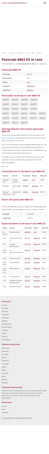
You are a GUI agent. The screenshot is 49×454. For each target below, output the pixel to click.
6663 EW (33, 118)
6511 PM (27, 244)
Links (3, 409)
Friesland (5, 311)
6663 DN (15, 100)
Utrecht (4, 333)
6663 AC (25, 180)
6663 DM (24, 100)
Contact (4, 406)
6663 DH (6, 109)
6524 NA (27, 287)
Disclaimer (5, 412)
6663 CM (6, 118)
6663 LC (15, 123)
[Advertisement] (21, 29)
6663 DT (15, 104)
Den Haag (5, 354)
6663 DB (24, 109)
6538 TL (25, 192)
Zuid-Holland (6, 340)
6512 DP (27, 280)
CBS (7, 166)
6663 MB (27, 232)
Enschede (5, 373)
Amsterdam (5, 348)
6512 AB (25, 186)
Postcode (15, 2)
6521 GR (27, 262)
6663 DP (33, 104)
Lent (28, 82)
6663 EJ (42, 118)
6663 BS (24, 118)
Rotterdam (5, 351)
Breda (4, 376)
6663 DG (6, 123)
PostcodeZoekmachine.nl (23, 418)
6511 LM (27, 250)
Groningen (5, 318)
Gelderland (31, 86)
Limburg (4, 321)
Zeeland (4, 336)
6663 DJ (33, 113)
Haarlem (4, 379)
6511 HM (27, 258)
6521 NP (27, 276)
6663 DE (5, 113)
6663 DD (24, 104)
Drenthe (4, 305)
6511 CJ (27, 238)
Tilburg (4, 370)
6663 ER (24, 123)
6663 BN (15, 113)
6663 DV (34, 100)
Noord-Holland (7, 327)
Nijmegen (30, 90)
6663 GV (15, 109)
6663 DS (5, 100)
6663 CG (42, 113)
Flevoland (5, 308)
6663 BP (24, 113)
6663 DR (5, 104)
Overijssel (5, 330)
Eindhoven (5, 361)
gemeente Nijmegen (8, 138)
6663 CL (15, 118)
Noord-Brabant (7, 324)
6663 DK (33, 109)
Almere (4, 367)
